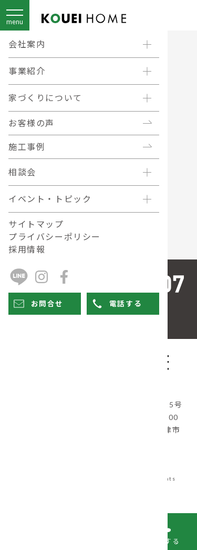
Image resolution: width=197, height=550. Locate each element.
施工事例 (26, 147)
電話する (115, 303)
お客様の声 (31, 123)
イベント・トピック (49, 199)
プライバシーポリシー (54, 237)
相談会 (22, 172)
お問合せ (37, 303)
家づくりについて (45, 98)
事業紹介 (26, 71)
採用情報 (26, 249)
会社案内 (26, 44)
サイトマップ (36, 224)
